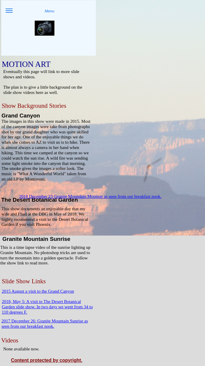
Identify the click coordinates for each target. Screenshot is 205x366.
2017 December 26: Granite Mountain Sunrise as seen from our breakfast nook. (44, 324)
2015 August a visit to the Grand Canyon (38, 291)
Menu (30, 13)
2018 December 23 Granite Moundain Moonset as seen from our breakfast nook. (90, 196)
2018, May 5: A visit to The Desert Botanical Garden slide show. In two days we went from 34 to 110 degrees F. (47, 306)
